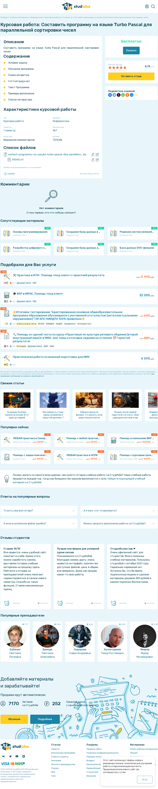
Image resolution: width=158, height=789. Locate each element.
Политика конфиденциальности (103, 753)
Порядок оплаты (95, 757)
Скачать (131, 50)
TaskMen (9, 173)
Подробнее (45, 719)
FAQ (53, 772)
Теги (53, 776)
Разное (55, 768)
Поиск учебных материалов (144, 749)
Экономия (56, 760)
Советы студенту (59, 757)
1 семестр (9, 130)
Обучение (14, 719)
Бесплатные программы (63, 753)
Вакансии (91, 776)
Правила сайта (94, 749)
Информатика (61, 121)
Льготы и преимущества (63, 764)
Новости (55, 749)
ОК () (144, 780)
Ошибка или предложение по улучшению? (22, 167)
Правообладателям (96, 768)
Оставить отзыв (131, 76)
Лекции (133, 753)
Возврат (91, 760)
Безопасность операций (99, 764)
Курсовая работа (14, 121)
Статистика (92, 772)
